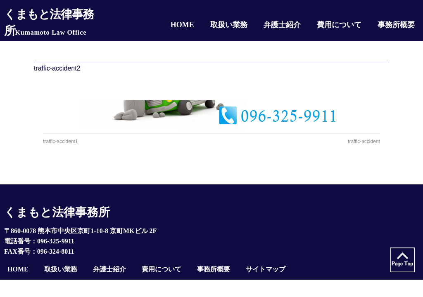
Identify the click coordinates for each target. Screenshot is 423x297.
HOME (18, 269)
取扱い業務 (60, 269)
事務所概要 (213, 269)
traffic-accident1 (60, 141)
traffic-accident (364, 141)
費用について (161, 269)
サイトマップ (265, 269)
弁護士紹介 (109, 269)
